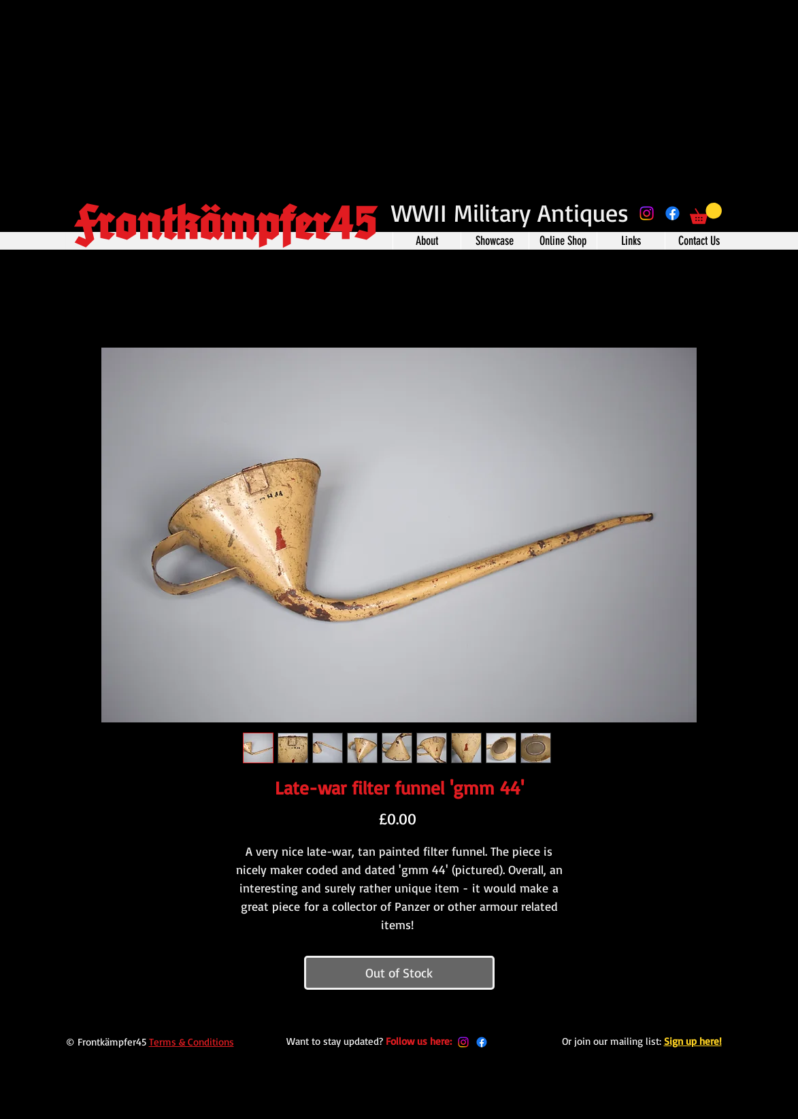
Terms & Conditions (191, 1041)
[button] (706, 213)
